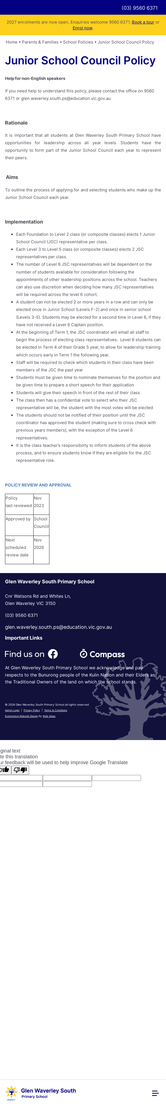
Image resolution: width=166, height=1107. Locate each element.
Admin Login (12, 710)
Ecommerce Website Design (21, 716)
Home (11, 42)
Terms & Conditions (55, 710)
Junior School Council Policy (126, 42)
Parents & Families (40, 42)
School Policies (78, 42)
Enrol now (82, 28)
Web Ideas (49, 716)
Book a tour (143, 22)
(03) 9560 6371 (140, 8)
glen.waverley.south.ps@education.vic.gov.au (58, 627)
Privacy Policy (32, 710)
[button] (157, 1095)
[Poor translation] (20, 770)
